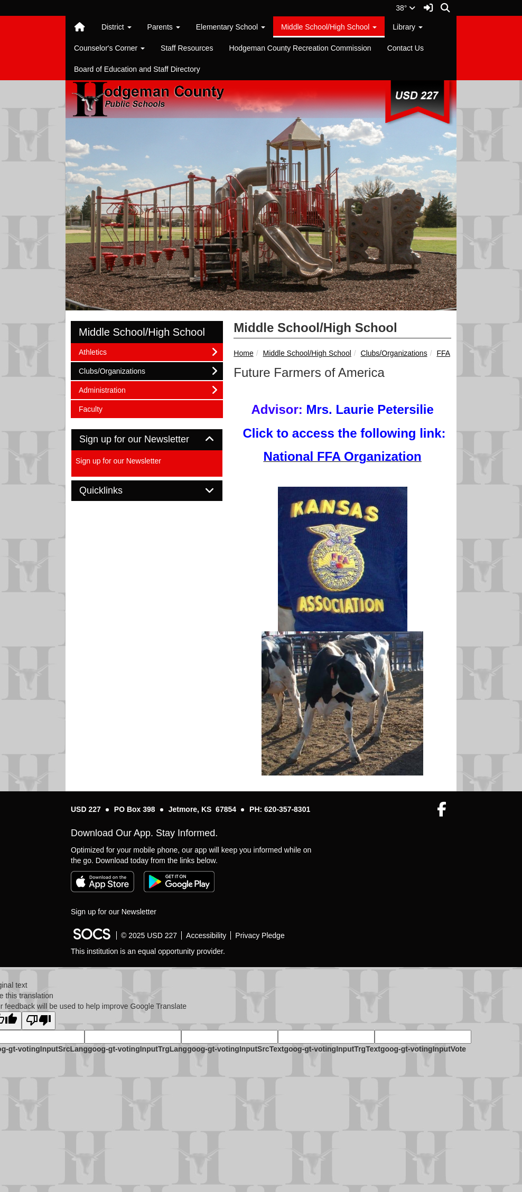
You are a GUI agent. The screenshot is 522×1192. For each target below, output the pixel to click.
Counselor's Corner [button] (109, 48)
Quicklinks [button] (112, 491)
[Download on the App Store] (102, 881)
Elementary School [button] (230, 27)
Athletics (92, 351)
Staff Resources (187, 48)
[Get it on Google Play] (179, 881)
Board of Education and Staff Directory (137, 69)
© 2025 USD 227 (149, 935)
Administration (102, 389)
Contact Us (405, 48)
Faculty (92, 408)
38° (405, 8)
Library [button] (408, 27)
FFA (443, 353)
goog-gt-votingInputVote (423, 1049)
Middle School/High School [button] (329, 27)
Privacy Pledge (259, 935)
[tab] (146, 439)
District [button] (116, 27)
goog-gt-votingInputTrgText (332, 1049)
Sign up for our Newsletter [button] (146, 439)
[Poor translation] (38, 1020)
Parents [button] (163, 27)
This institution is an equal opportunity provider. (148, 951)
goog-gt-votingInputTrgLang (137, 1049)
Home (243, 353)
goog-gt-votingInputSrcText (235, 1049)
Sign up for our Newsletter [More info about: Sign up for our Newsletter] (118, 461)
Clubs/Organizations (394, 353)
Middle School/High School (307, 353)
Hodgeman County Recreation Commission (300, 48)
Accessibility (206, 935)
